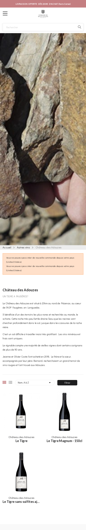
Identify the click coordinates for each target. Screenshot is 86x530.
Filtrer (67, 382)
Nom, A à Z (35, 382)
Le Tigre (21, 441)
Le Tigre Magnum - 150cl (64, 441)
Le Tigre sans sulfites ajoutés (21, 501)
